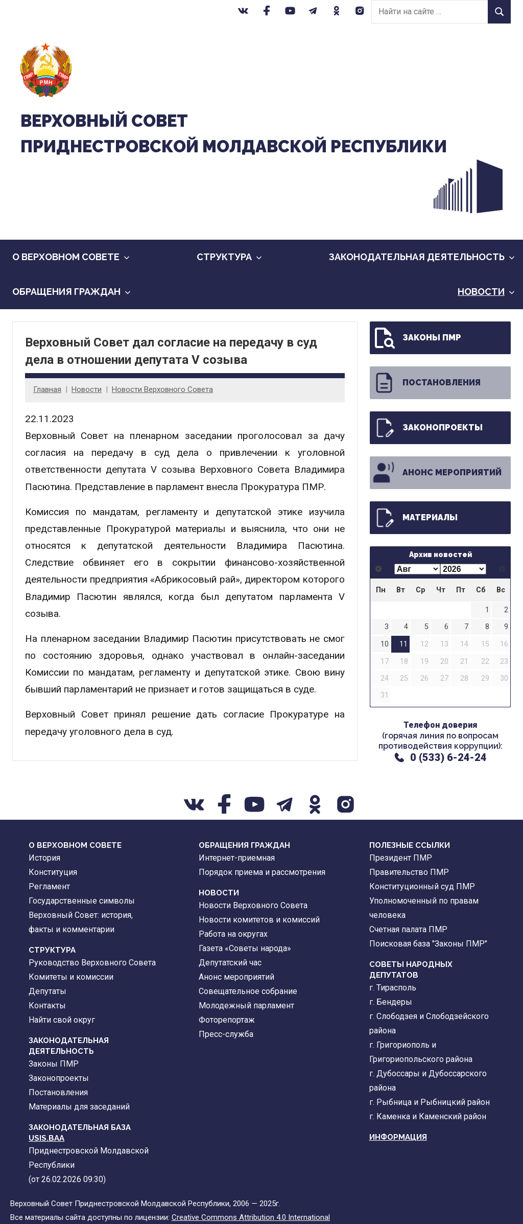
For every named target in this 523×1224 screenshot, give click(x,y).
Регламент (49, 886)
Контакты (47, 1005)
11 (403, 644)
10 (385, 644)
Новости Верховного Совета (162, 389)
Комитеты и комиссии (71, 977)
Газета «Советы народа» (245, 948)
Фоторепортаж (227, 1020)
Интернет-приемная (237, 858)
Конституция (53, 872)
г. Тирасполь (392, 987)
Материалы (415, 517)
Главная (47, 389)
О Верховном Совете (71, 256)
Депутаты (47, 991)
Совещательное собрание (248, 991)
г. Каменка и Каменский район (427, 1116)
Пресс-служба (226, 1034)
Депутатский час (230, 962)
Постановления (426, 383)
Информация (398, 1137)
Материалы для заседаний (79, 1107)
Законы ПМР (416, 338)
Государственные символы (82, 901)
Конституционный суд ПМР (422, 886)
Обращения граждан (71, 291)
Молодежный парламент (246, 1005)
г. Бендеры (390, 1002)
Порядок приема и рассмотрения (262, 872)
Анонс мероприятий (437, 472)
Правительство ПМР (409, 872)
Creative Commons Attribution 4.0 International (251, 1217)
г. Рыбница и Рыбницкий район (429, 1102)
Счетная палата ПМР (408, 929)
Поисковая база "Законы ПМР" (428, 944)
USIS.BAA (46, 1138)
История (44, 858)
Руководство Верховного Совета (92, 962)
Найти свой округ (62, 1020)
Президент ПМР (400, 858)
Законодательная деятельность (422, 256)
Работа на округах (233, 934)
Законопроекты (427, 427)
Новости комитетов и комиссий (259, 920)
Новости (486, 291)
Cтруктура (229, 256)
